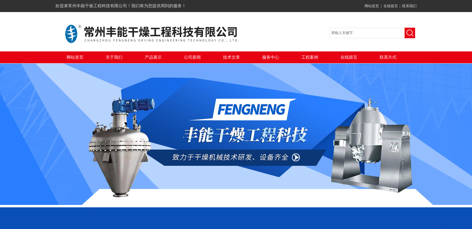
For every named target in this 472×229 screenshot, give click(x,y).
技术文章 (231, 57)
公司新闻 (192, 57)
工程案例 (309, 57)
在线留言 (391, 6)
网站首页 (372, 6)
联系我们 (409, 6)
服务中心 (270, 57)
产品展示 (153, 57)
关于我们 (114, 57)
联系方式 (388, 57)
